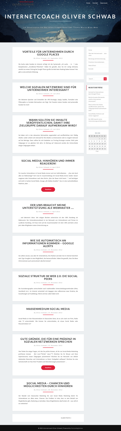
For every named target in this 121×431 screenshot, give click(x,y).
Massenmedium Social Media (48, 308)
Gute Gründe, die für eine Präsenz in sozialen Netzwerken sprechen (48, 340)
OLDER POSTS (66, 418)
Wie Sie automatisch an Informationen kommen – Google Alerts (48, 243)
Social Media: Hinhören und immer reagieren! (48, 162)
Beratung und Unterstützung (96, 59)
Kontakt (95, 3)
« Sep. (97, 151)
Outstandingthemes (77, 428)
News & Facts (92, 65)
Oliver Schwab (41, 58)
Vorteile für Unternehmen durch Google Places (48, 53)
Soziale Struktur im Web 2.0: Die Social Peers (48, 277)
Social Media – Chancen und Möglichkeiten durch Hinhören (48, 385)
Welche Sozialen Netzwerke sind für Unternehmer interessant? (48, 88)
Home (88, 3)
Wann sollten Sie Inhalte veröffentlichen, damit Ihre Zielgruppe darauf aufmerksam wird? (48, 122)
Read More (50, 189)
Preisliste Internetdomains (96, 62)
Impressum (103, 3)
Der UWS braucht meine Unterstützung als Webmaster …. (48, 206)
